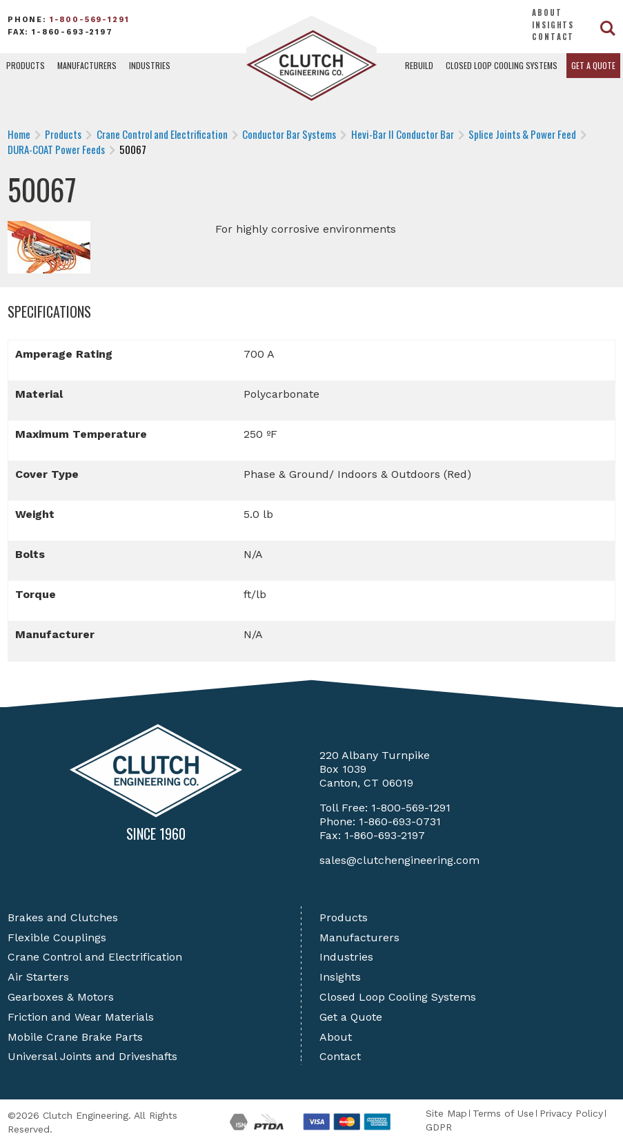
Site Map (446, 1113)
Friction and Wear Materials (81, 1016)
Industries (149, 65)
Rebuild (419, 65)
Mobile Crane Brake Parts (75, 1036)
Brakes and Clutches (63, 917)
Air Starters (38, 976)
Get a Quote (593, 65)
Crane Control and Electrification (95, 956)
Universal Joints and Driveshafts (92, 1056)
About (547, 12)
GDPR (439, 1127)
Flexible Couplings (57, 937)
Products (25, 65)
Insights (553, 24)
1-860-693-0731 (400, 821)
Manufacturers (87, 65)
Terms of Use (503, 1113)
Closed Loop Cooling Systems (501, 65)
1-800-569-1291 (90, 19)
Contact (553, 36)
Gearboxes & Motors (61, 996)
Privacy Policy (571, 1113)
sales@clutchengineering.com (399, 860)
